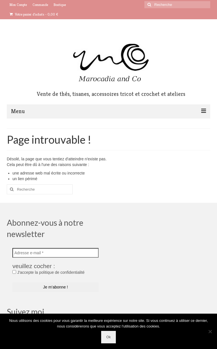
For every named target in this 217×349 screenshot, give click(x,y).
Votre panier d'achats (34, 14)
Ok (108, 337)
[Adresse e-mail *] (55, 253)
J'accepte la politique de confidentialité (48, 272)
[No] (210, 331)
